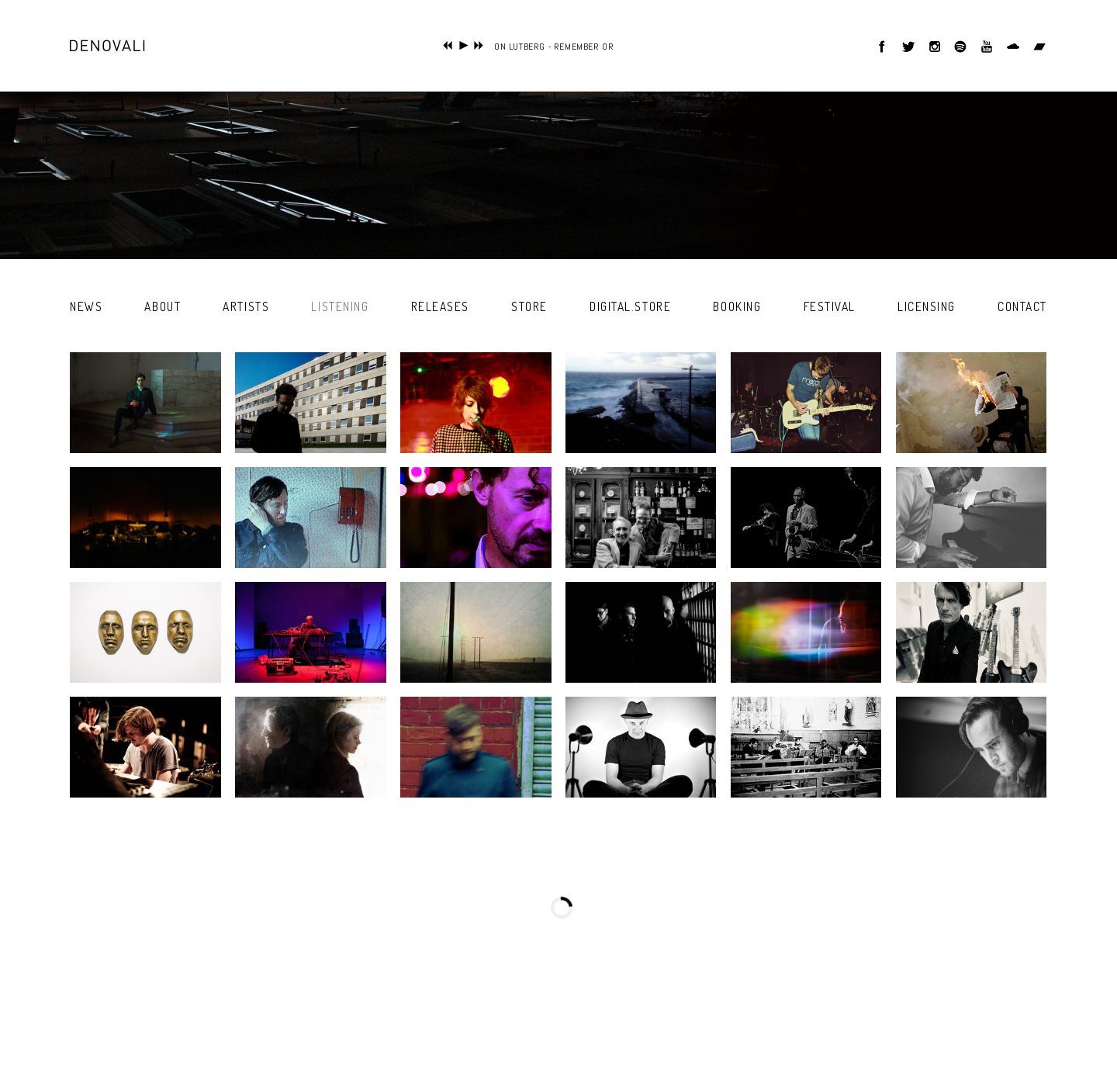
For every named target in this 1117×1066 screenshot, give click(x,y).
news (86, 306)
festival (830, 306)
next (479, 45)
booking (737, 306)
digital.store (630, 306)
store (529, 306)
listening (339, 306)
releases (440, 306)
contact (1022, 306)
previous (448, 45)
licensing (926, 306)
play (463, 45)
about (162, 306)
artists (246, 306)
